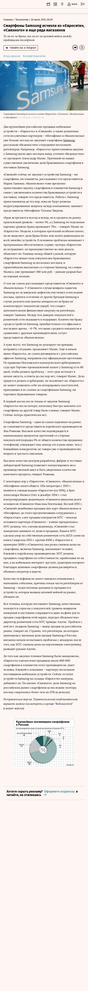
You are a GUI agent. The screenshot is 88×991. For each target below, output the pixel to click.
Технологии (22, 19)
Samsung (69, 140)
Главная (8, 19)
